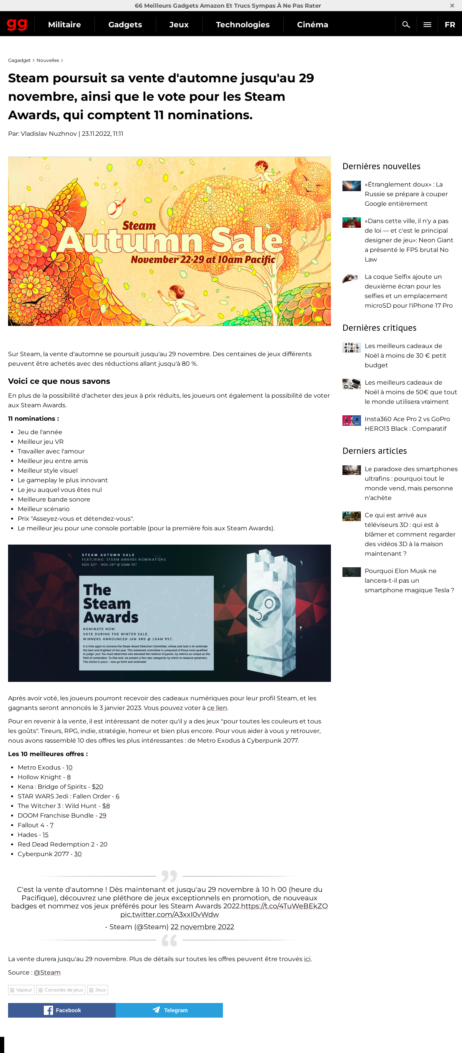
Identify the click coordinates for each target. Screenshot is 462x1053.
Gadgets (194, 24)
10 (69, 767)
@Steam (47, 972)
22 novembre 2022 (202, 927)
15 (45, 834)
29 (102, 815)
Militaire (133, 24)
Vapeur (24, 990)
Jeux (248, 24)
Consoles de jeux (64, 990)
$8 (106, 806)
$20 (97, 786)
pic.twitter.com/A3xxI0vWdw (169, 914)
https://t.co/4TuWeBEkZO (284, 906)
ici (307, 959)
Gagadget (51, 21)
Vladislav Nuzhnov (49, 133)
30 (78, 854)
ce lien (217, 707)
